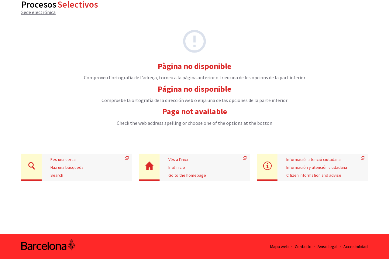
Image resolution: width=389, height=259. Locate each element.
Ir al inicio (176, 167)
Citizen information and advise (313, 175)
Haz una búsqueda (67, 167)
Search (56, 175)
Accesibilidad (355, 246)
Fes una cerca (63, 159)
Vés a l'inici (178, 159)
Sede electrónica (38, 12)
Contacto (303, 246)
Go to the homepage (187, 175)
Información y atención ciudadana (316, 167)
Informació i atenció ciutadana (313, 159)
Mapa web (279, 246)
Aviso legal (327, 246)
